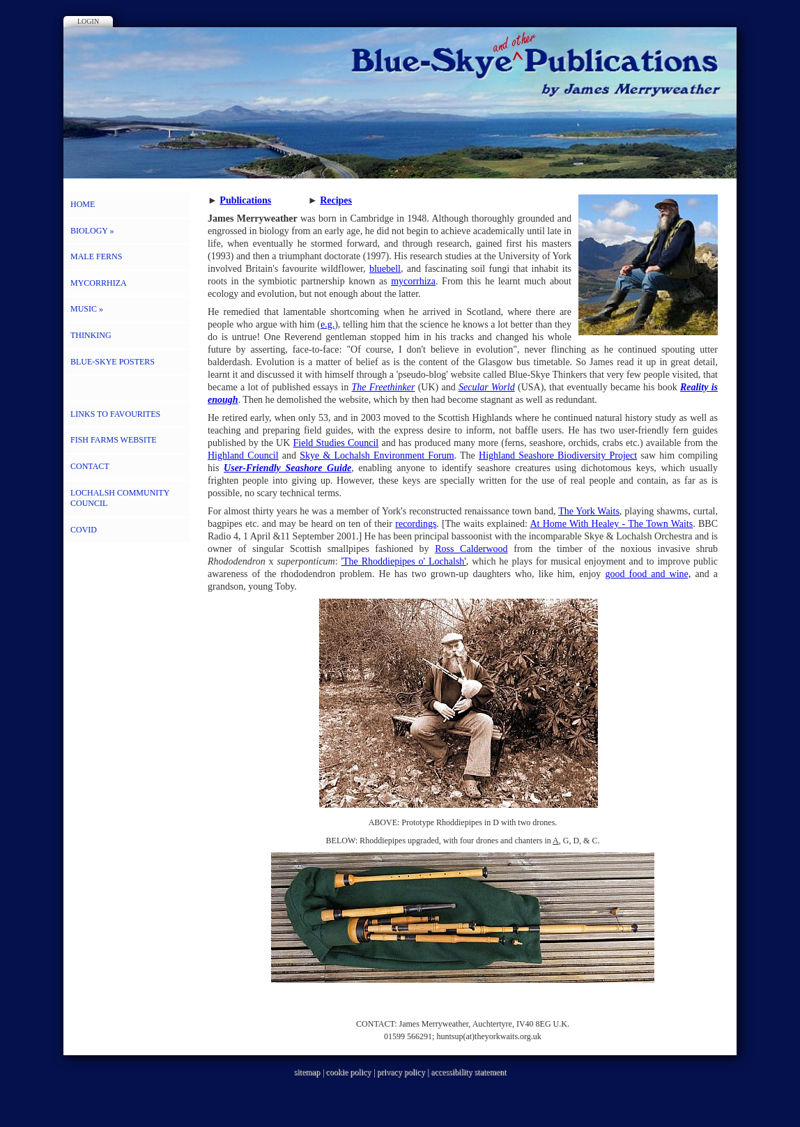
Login (88, 21)
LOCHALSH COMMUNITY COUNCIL (119, 498)
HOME (82, 204)
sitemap (307, 1072)
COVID (83, 530)
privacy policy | (404, 1072)
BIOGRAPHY (94, 387)
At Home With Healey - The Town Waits (611, 524)
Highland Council (243, 455)
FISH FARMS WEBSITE (113, 440)
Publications (245, 200)
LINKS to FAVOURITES (115, 414)
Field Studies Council (336, 443)
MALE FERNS (96, 256)
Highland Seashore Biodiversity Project (558, 455)
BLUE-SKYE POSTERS (112, 362)
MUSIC (86, 309)
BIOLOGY (92, 231)
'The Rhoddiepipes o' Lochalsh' (403, 561)
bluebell (385, 268)
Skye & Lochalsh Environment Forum (377, 455)
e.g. (327, 324)
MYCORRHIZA (98, 283)
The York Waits (589, 511)
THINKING (90, 335)
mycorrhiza (413, 281)
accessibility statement (468, 1072)
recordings (415, 524)
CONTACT (89, 466)
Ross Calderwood (471, 549)
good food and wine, (648, 574)
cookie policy (348, 1072)
